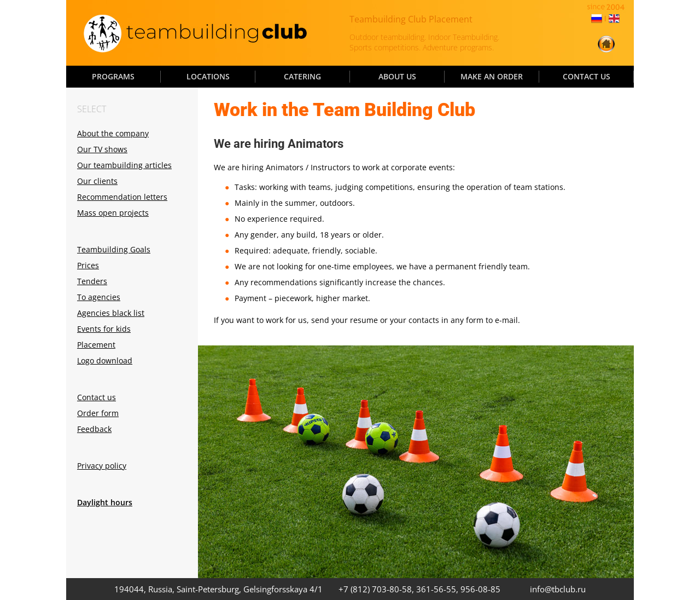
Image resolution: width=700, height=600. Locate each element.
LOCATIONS (208, 76)
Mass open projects (113, 212)
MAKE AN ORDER (491, 76)
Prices (88, 265)
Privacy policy (101, 465)
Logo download (104, 360)
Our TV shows (102, 149)
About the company (113, 133)
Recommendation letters (122, 197)
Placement (96, 344)
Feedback (94, 429)
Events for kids (104, 329)
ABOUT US (397, 76)
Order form (98, 413)
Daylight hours (104, 502)
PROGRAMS (113, 76)
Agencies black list (110, 313)
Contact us (96, 397)
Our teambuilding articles (124, 165)
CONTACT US (586, 76)
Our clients (97, 181)
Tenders (92, 281)
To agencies (98, 297)
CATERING (302, 76)
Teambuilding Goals (113, 249)
